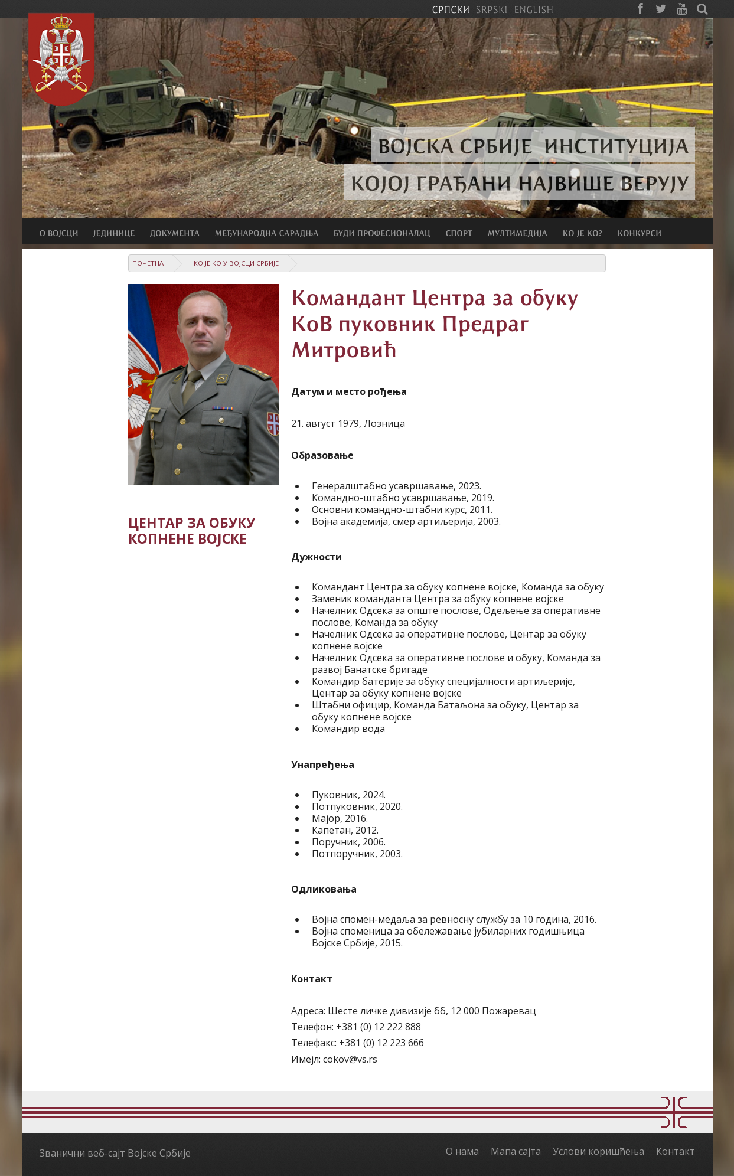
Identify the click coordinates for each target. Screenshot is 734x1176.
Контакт (675, 1151)
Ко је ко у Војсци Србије (236, 263)
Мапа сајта (516, 1151)
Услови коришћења (598, 1151)
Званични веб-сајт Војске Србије (115, 1152)
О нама (462, 1151)
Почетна (148, 263)
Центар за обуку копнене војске (191, 531)
